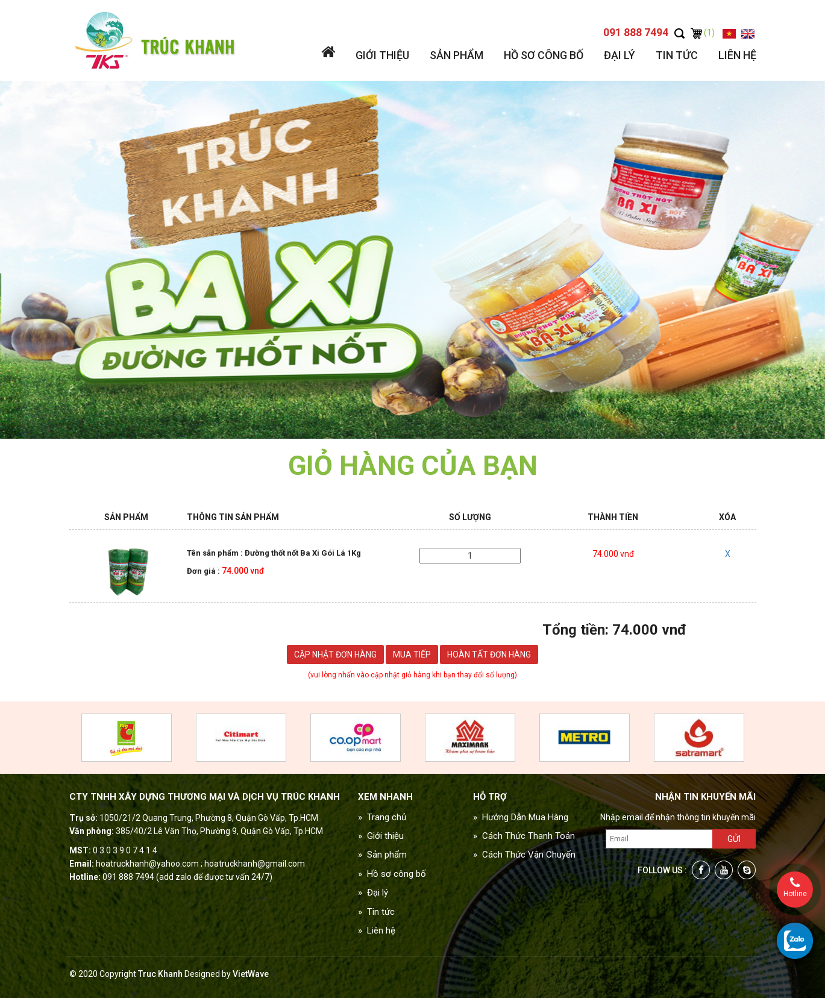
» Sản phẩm (382, 854)
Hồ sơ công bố (543, 55)
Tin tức (677, 55)
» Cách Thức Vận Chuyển (524, 854)
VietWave (251, 974)
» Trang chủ (382, 817)
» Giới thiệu (381, 835)
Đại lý (619, 55)
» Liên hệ (376, 930)
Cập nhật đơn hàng (335, 654)
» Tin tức (376, 911)
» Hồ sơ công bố (392, 873)
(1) (703, 32)
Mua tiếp (412, 654)
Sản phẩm (456, 55)
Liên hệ (737, 55)
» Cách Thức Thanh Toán (524, 835)
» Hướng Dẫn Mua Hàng (520, 817)
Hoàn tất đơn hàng (489, 654)
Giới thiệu (382, 55)
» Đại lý (373, 892)
